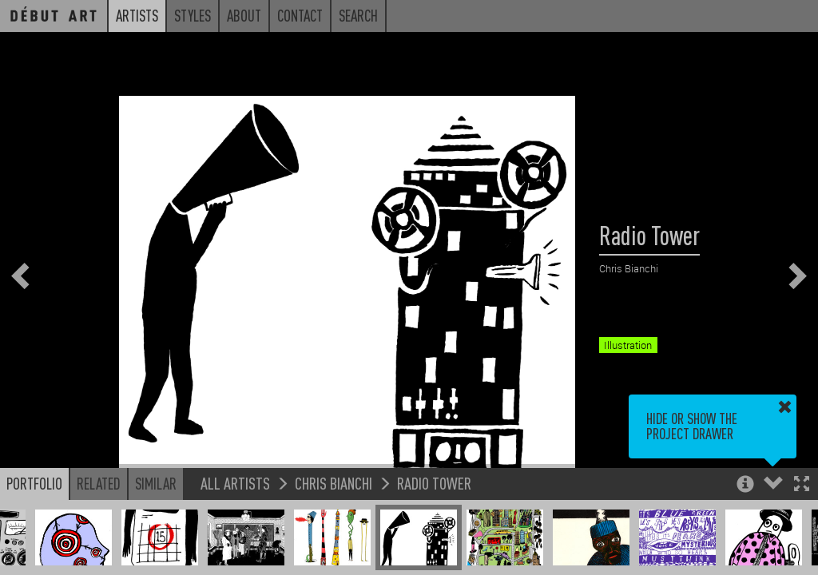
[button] (801, 485)
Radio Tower (434, 483)
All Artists (235, 483)
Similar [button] (156, 483)
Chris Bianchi (333, 483)
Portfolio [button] (34, 483)
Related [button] (99, 483)
